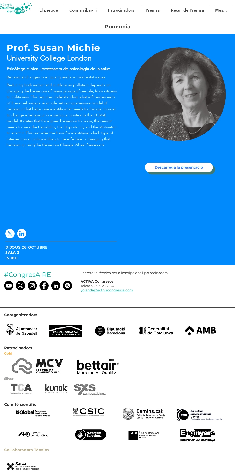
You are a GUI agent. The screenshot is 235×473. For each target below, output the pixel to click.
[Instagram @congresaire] (32, 285)
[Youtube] (8, 285)
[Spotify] (67, 285)
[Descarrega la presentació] (179, 167)
